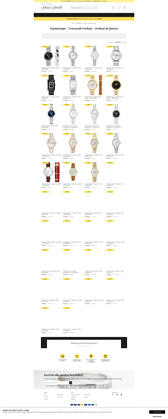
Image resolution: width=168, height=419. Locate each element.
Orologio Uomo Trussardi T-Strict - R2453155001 (50, 98)
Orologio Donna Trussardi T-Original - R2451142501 (51, 217)
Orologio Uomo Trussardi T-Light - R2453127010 (115, 306)
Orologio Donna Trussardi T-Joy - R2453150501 (94, 187)
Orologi (89, 15)
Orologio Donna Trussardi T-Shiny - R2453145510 (72, 69)
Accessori (98, 15)
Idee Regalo (118, 15)
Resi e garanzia (87, 401)
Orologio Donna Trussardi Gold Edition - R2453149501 (93, 98)
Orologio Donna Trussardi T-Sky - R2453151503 (94, 217)
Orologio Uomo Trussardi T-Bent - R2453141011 (115, 277)
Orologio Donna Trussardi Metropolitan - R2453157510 (92, 128)
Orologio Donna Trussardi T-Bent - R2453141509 (115, 158)
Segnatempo (78, 23)
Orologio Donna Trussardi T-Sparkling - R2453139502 (51, 247)
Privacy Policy (52, 392)
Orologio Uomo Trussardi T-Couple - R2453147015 (73, 306)
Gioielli (48, 15)
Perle (73, 15)
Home (73, 23)
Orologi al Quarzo (92, 23)
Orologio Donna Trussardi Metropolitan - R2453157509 (70, 128)
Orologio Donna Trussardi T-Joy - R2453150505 (115, 187)
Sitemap (85, 403)
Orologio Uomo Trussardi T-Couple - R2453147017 (94, 306)
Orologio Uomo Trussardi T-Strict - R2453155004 (72, 98)
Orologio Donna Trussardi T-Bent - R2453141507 (94, 158)
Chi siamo (49, 3)
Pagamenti (73, 403)
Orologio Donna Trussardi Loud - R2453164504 (50, 128)
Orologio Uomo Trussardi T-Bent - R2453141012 (50, 306)
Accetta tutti (157, 413)
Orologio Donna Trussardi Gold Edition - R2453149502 (114, 98)
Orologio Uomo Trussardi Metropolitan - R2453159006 (70, 277)
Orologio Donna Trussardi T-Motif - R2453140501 (50, 69)
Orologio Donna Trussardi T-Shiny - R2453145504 (72, 217)
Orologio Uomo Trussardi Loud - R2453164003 (115, 69)
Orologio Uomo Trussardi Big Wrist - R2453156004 (51, 277)
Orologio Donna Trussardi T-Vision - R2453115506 (94, 247)
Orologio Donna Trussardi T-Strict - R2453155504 (72, 247)
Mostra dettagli (157, 416)
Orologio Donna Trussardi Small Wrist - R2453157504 (51, 158)
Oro (56, 15)
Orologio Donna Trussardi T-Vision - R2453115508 (116, 247)
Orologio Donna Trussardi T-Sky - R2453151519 (115, 217)
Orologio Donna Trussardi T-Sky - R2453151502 (94, 69)
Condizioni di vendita (75, 401)
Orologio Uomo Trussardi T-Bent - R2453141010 (94, 277)
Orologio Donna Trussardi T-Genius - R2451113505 (73, 187)
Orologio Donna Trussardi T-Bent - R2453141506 (72, 158)
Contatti (43, 3)
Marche (108, 15)
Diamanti (64, 15)
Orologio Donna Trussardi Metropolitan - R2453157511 (113, 128)
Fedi (80, 15)
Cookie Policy (60, 403)
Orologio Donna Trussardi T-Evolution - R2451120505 (51, 187)
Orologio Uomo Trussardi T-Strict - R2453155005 (72, 336)
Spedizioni (73, 406)
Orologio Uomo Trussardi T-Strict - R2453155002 (50, 336)
